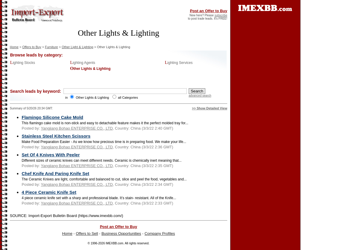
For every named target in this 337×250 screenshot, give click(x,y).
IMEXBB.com (114, 243)
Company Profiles (159, 233)
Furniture (51, 47)
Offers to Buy (31, 47)
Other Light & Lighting (77, 47)
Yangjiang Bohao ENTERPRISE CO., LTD (77, 128)
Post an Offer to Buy (208, 11)
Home (14, 47)
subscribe (220, 15)
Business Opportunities (121, 233)
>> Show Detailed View (209, 108)
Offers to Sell (87, 233)
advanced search (200, 95)
